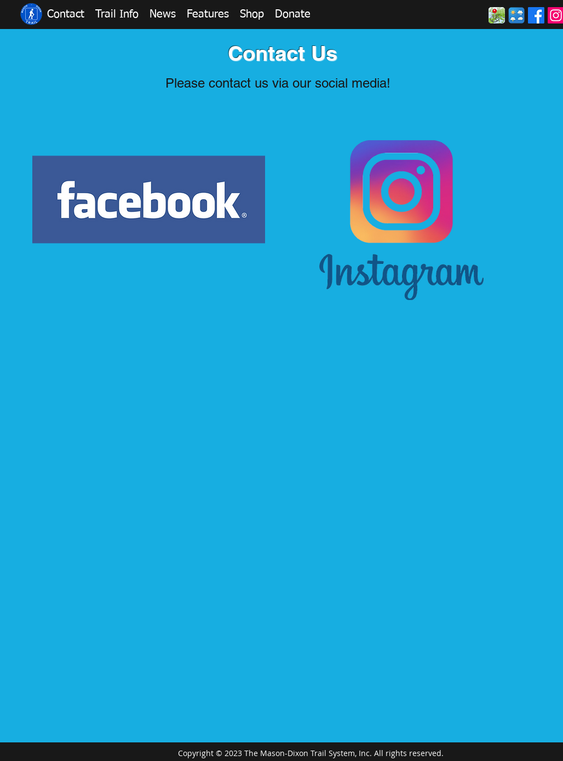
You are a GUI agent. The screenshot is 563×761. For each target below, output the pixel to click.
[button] (66, 14)
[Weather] (516, 15)
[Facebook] (536, 15)
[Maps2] (497, 15)
